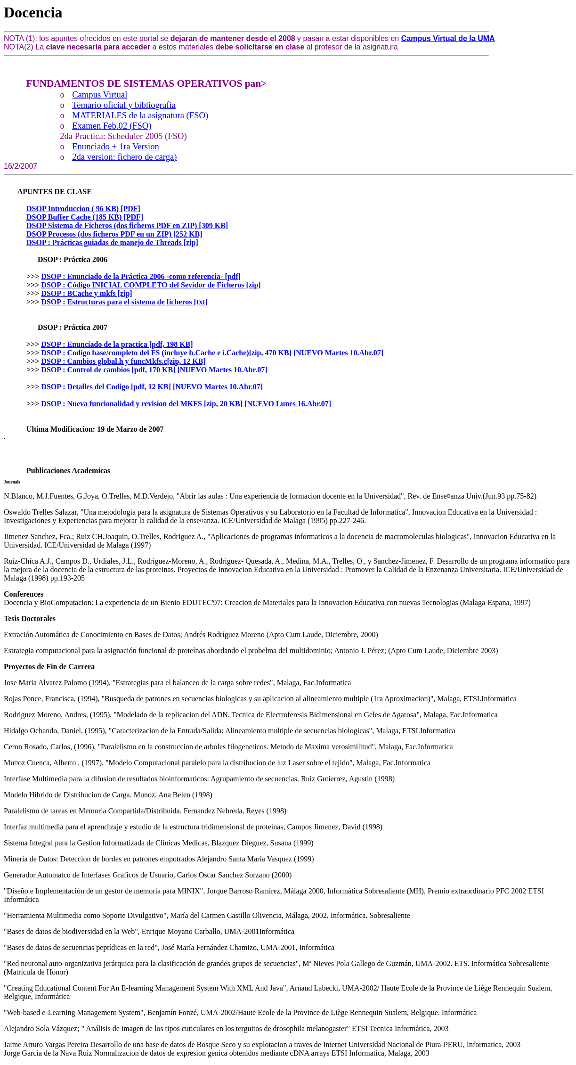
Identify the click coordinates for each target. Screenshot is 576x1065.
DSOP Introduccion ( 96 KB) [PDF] (83, 209)
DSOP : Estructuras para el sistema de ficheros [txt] (124, 302)
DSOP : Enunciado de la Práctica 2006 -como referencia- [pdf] (141, 276)
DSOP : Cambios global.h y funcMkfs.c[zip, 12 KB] (123, 361)
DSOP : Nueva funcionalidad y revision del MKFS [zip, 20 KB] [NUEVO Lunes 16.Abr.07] (186, 404)
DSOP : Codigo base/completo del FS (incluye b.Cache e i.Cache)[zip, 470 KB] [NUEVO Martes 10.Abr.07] (212, 353)
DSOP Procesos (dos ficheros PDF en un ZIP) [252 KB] (114, 234)
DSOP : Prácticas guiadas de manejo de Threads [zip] (112, 242)
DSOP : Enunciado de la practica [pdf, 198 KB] (117, 344)
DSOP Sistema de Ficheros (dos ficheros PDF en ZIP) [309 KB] (127, 225)
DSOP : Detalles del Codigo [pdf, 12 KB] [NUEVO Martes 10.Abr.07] (152, 387)
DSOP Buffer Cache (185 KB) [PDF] (84, 217)
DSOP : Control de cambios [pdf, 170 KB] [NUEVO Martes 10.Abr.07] (154, 370)
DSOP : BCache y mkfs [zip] (86, 293)
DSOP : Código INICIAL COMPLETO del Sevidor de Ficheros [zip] (150, 285)
